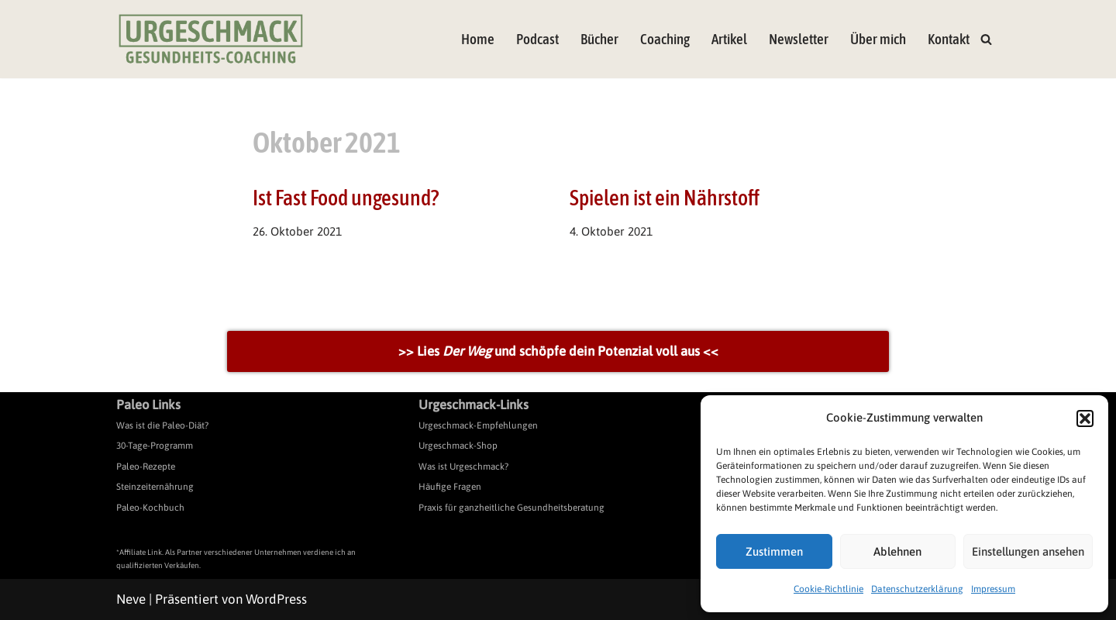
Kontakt (949, 39)
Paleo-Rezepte (145, 466)
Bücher (599, 39)
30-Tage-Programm (154, 445)
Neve (131, 599)
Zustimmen (774, 551)
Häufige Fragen (449, 486)
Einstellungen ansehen (1028, 551)
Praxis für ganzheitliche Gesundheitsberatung (511, 507)
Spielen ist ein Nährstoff (665, 197)
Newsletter (798, 39)
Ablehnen (897, 551)
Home (477, 39)
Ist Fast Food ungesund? (346, 197)
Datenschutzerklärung (917, 589)
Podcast (537, 39)
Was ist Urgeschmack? (463, 466)
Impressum (993, 589)
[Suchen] (986, 39)
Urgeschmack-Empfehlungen (478, 425)
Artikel (729, 39)
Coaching (665, 39)
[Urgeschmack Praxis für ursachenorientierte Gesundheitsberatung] (210, 39)
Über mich (878, 39)
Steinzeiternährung (155, 486)
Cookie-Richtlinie (828, 589)
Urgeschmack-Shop (458, 445)
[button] (1085, 418)
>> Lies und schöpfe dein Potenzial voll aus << (558, 351)
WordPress (276, 599)
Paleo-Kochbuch (150, 507)
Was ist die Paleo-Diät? (162, 425)
